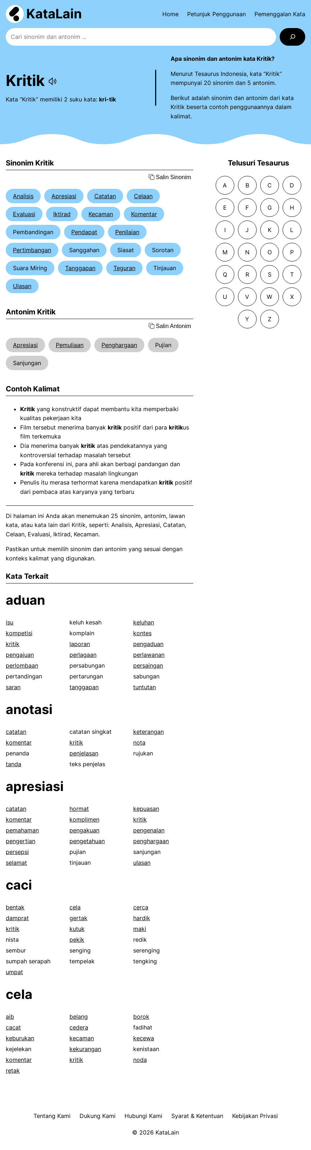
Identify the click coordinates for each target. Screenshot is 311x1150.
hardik (141, 918)
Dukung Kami (98, 1115)
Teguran (124, 268)
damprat (17, 918)
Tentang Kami (52, 1115)
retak (13, 1070)
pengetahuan (87, 841)
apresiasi (35, 786)
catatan (16, 731)
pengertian (20, 841)
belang (78, 1016)
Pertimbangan (32, 250)
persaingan (148, 665)
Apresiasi (63, 196)
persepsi (17, 851)
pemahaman (22, 830)
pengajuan (20, 654)
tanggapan (84, 687)
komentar (19, 742)
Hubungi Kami (143, 1115)
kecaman (81, 1038)
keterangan (148, 731)
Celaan (143, 196)
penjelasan (83, 753)
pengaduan (148, 643)
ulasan (141, 862)
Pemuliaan (70, 345)
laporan (79, 643)
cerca (140, 907)
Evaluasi (24, 214)
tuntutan (144, 687)
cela (75, 907)
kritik (12, 643)
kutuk (77, 928)
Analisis (23, 196)
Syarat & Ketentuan (197, 1115)
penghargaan (151, 841)
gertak (78, 918)
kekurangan (85, 1049)
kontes (142, 633)
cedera (78, 1027)
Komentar (144, 214)
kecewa (143, 1038)
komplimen (84, 819)
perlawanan (148, 654)
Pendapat (84, 232)
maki (139, 928)
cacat (13, 1027)
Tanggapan (80, 268)
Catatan (105, 196)
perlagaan (82, 654)
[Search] (292, 37)
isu (9, 622)
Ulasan (22, 286)
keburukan (20, 1038)
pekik (76, 939)
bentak (15, 907)
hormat (79, 808)
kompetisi (19, 633)
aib (10, 1016)
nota (139, 742)
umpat (14, 972)
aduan (25, 600)
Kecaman (101, 214)
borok (141, 1016)
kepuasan (146, 808)
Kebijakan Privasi (255, 1115)
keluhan (143, 622)
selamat (16, 862)
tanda (13, 764)
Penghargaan (119, 345)
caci (19, 885)
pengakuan (84, 830)
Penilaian (127, 232)
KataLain (54, 14)
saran (13, 687)
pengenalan (148, 830)
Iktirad (62, 214)
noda (140, 1059)
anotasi (29, 709)
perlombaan (22, 665)
